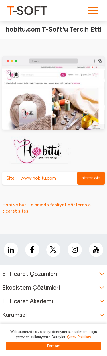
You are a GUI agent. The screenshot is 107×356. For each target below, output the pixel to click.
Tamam (53, 346)
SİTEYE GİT (91, 178)
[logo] (27, 10)
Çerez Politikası (79, 337)
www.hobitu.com (38, 178)
